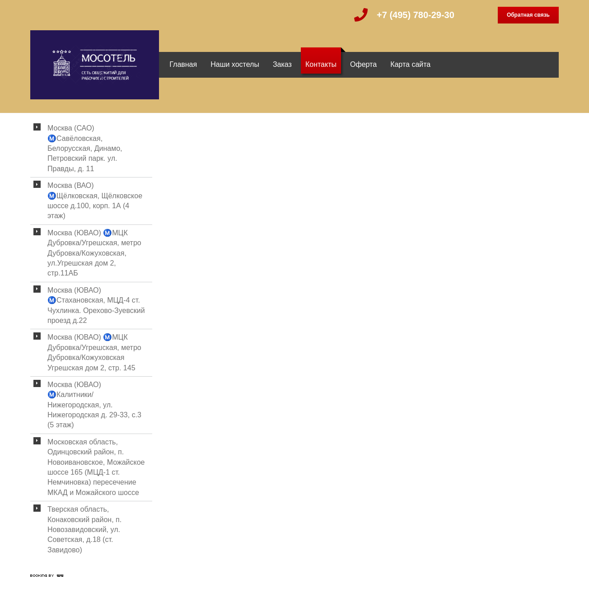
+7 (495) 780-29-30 (415, 15)
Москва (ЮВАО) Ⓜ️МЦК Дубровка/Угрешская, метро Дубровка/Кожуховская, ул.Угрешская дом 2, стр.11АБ (94, 253)
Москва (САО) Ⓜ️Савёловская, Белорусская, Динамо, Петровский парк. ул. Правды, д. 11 (84, 148)
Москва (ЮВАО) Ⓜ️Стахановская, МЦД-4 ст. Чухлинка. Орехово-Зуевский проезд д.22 (96, 305)
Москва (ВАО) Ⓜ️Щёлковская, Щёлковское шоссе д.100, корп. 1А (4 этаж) (94, 200)
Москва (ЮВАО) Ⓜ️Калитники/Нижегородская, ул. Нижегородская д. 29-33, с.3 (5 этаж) (94, 405)
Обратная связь (528, 15)
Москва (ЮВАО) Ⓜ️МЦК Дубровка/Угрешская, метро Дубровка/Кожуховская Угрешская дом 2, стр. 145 (94, 352)
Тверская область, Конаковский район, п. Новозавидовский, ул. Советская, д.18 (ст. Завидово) (84, 529)
